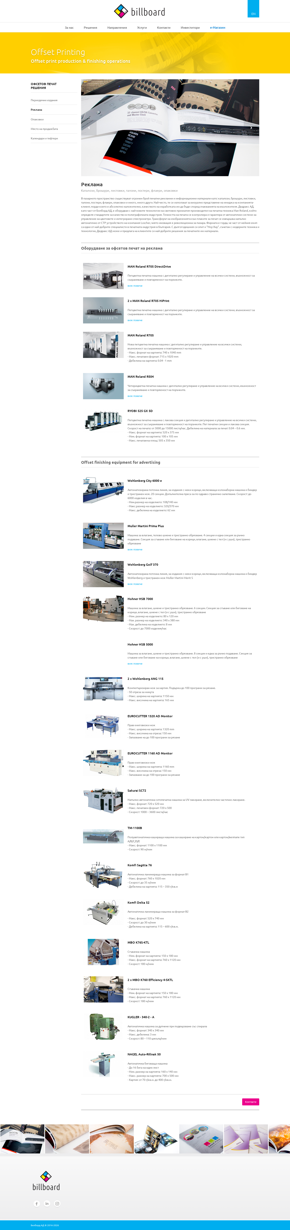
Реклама (36, 109)
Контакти (164, 27)
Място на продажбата (44, 128)
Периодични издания (44, 100)
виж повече (135, 285)
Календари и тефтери (44, 138)
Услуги (142, 27)
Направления (117, 27)
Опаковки (37, 119)
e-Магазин (217, 27)
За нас (69, 27)
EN (253, 14)
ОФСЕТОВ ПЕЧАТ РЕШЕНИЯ (44, 86)
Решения (90, 27)
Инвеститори (190, 27)
